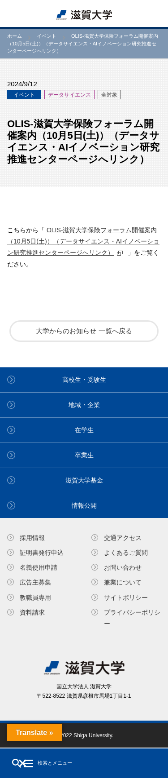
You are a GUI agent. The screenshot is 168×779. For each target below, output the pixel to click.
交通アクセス (123, 537)
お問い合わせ (123, 567)
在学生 (84, 430)
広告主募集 (35, 582)
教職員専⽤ (35, 597)
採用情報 (32, 537)
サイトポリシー (126, 597)
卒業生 (84, 455)
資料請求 (32, 612)
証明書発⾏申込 (42, 552)
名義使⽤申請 (38, 567)
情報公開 (84, 505)
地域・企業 (84, 404)
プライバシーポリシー (132, 618)
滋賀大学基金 (84, 480)
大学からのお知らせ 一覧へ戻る (84, 331)
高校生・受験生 (84, 379)
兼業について (123, 582)
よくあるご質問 (126, 552)
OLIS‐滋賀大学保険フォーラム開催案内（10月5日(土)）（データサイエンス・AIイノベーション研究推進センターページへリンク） (83, 241)
